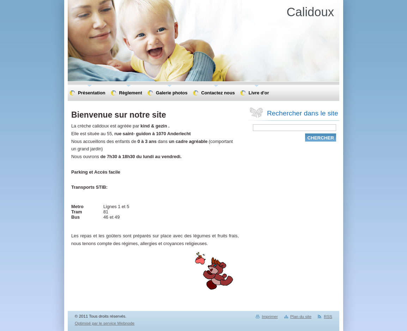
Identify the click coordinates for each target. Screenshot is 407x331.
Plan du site (300, 316)
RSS (328, 316)
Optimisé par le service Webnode (104, 323)
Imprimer (270, 316)
